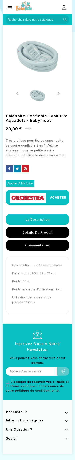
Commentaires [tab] (37, 245)
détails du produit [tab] (37, 232)
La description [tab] (37, 219)
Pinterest (25, 168)
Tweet (17, 168)
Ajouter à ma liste (20, 183)
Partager (9, 168)
